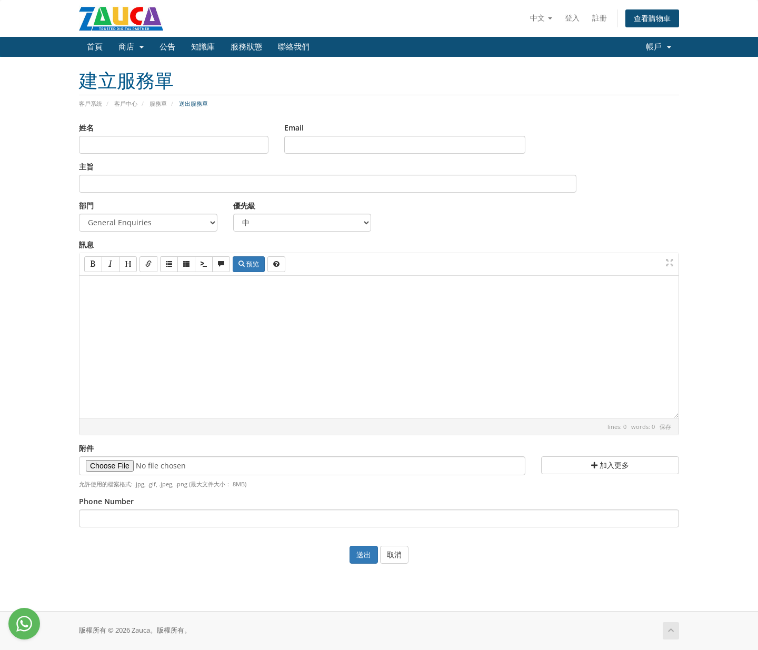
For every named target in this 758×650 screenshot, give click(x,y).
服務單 (158, 103)
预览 (248, 263)
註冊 (599, 18)
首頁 (95, 47)
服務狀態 (246, 47)
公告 (167, 47)
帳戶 (658, 47)
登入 (572, 18)
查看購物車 (652, 18)
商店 (131, 47)
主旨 (86, 167)
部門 (86, 206)
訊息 (86, 244)
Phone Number (106, 501)
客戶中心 (125, 103)
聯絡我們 (294, 47)
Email (294, 128)
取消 (394, 554)
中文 (541, 18)
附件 (86, 448)
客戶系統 (90, 103)
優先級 (244, 206)
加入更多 (610, 465)
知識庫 (203, 47)
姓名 (86, 128)
